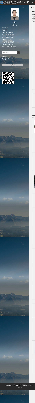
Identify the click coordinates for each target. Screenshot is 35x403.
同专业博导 (12, 65)
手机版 (20, 387)
